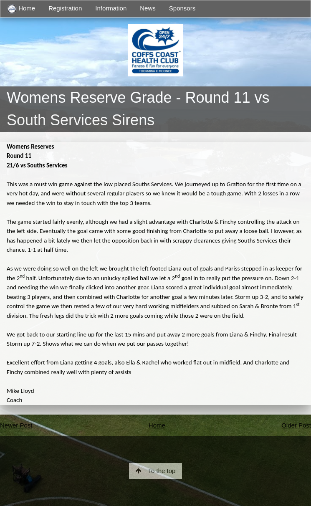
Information (110, 8)
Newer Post (16, 425)
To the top (156, 470)
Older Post (296, 425)
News (148, 8)
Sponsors (182, 8)
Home (21, 9)
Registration (65, 8)
